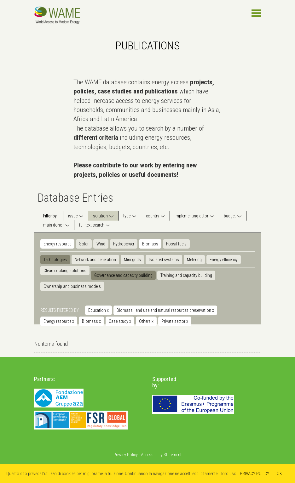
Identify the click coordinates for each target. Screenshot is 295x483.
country (152, 215)
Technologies (55, 259)
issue (73, 215)
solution (100, 215)
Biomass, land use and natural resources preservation (165, 310)
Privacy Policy (125, 454)
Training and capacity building (186, 275)
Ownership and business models (72, 286)
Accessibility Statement (161, 454)
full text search (91, 224)
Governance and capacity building (123, 275)
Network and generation (95, 259)
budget (230, 215)
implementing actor (191, 215)
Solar (84, 243)
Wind (100, 243)
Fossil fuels (176, 243)
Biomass (150, 243)
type (126, 215)
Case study (120, 321)
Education (98, 310)
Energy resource (57, 243)
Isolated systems (164, 259)
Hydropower (123, 243)
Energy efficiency (224, 259)
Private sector (174, 321)
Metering (194, 259)
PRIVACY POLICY (254, 473)
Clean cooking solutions (64, 270)
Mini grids (132, 259)
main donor (53, 224)
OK (279, 473)
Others (146, 321)
